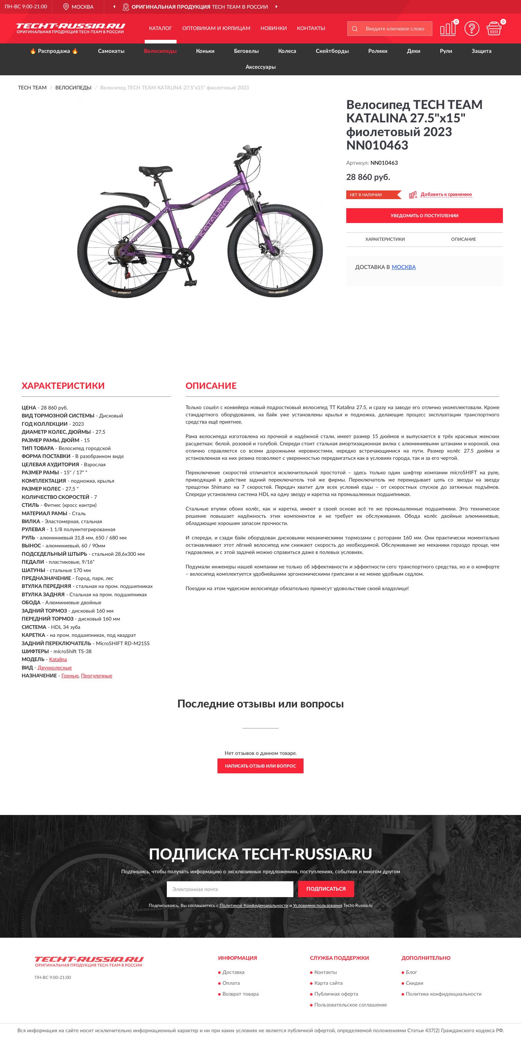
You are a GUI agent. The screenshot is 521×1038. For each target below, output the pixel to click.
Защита (482, 51)
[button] (472, 28)
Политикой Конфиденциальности (254, 905)
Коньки (205, 51)
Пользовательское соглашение (350, 1005)
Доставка (234, 972)
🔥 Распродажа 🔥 (54, 51)
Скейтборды (332, 51)
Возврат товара (241, 994)
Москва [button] (404, 267)
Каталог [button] (160, 28)
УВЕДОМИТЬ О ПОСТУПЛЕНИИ (424, 216)
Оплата (231, 983)
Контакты (311, 28)
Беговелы (246, 51)
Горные (70, 675)
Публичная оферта (336, 994)
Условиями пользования (317, 905)
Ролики (377, 51)
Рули (446, 51)
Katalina (58, 659)
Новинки (273, 28)
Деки (413, 51)
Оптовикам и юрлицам (216, 28)
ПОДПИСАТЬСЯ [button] (326, 889)
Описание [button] (463, 239)
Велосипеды (160, 51)
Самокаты (111, 51)
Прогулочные (96, 675)
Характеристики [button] (385, 239)
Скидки (414, 983)
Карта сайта (328, 983)
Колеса (287, 51)
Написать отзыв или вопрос (260, 766)
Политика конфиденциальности (444, 994)
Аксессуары (261, 67)
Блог (411, 972)
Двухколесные (55, 668)
